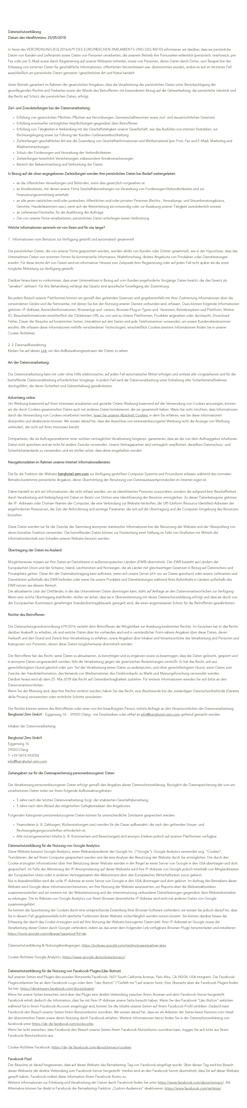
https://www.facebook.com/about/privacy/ (191, 1083)
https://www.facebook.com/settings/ (193, 1088)
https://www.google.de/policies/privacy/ (94, 957)
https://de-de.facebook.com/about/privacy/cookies (91, 1047)
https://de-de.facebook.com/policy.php (62, 1024)
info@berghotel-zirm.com (160, 715)
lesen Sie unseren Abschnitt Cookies (121, 415)
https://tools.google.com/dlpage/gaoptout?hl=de (47, 934)
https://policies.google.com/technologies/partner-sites (124, 945)
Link (44, 351)
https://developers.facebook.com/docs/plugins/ (57, 989)
